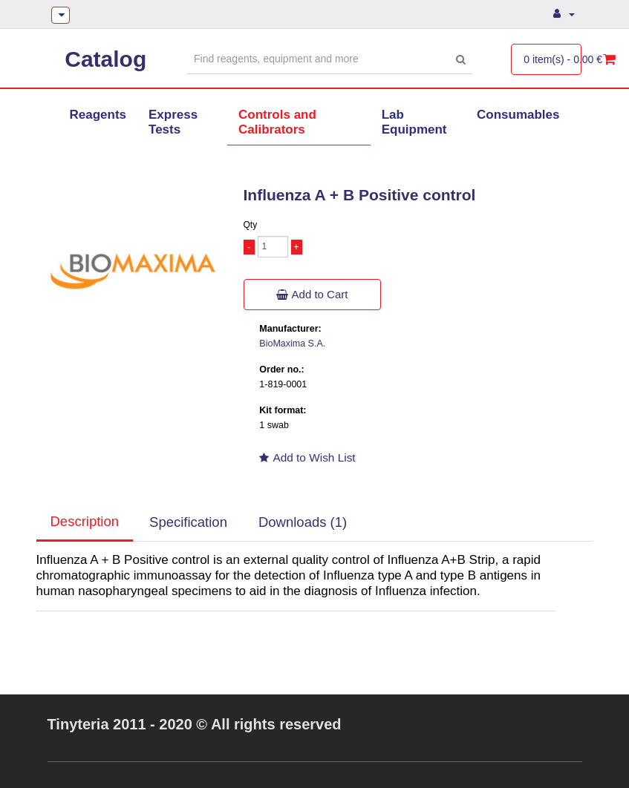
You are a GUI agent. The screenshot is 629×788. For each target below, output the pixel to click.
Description (85, 521)
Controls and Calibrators (277, 122)
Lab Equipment (414, 122)
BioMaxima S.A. (292, 343)
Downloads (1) (302, 522)
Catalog (105, 59)
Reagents (98, 115)
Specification (188, 522)
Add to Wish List (307, 457)
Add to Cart (312, 294)
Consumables (518, 115)
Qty (251, 225)
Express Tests (173, 122)
